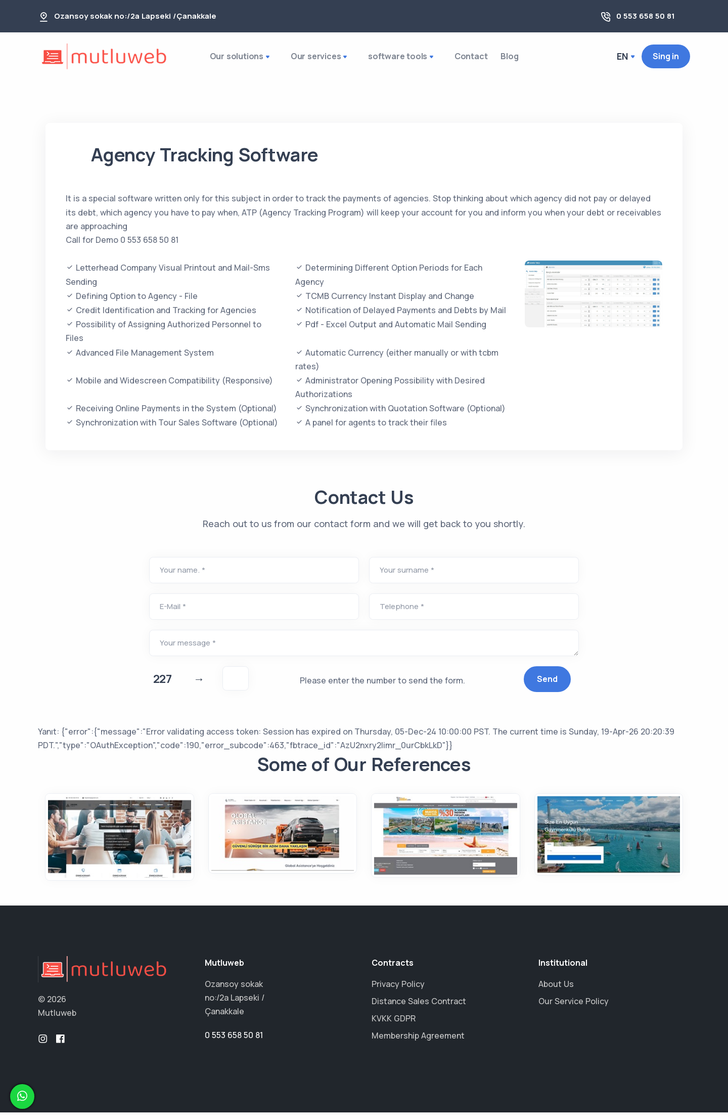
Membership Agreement (418, 1042)
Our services (317, 60)
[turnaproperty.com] (609, 841)
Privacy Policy (398, 990)
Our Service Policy (573, 1007)
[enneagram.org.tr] (119, 843)
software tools (397, 60)
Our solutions (239, 60)
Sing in (666, 59)
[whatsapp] (22, 1096)
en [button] (623, 59)
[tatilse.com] (445, 841)
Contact (465, 59)
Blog (511, 59)
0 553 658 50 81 (645, 16)
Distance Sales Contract (419, 1007)
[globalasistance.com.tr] (283, 840)
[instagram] (43, 1046)
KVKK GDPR (394, 1024)
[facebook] (60, 1046)
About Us (556, 990)
